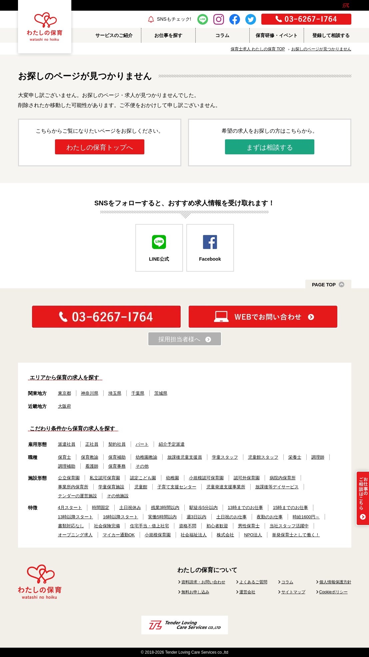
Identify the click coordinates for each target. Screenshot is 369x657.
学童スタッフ (225, 457)
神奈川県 (89, 393)
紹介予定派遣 (172, 444)
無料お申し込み (195, 592)
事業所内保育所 (73, 486)
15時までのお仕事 (290, 507)
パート (142, 444)
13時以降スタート (75, 516)
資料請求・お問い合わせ (203, 582)
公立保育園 (69, 477)
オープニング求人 (75, 534)
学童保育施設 (111, 486)
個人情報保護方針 (335, 582)
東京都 (64, 393)
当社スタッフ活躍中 (289, 525)
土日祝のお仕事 (231, 516)
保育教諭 (89, 457)
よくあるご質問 (253, 582)
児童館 (140, 486)
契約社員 (117, 444)
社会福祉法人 (194, 534)
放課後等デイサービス (277, 486)
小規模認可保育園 (206, 477)
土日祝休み (130, 507)
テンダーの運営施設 (77, 495)
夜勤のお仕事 (270, 516)
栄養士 (294, 457)
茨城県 (160, 393)
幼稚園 (172, 477)
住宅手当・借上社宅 (149, 525)
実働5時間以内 (162, 516)
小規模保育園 (158, 534)
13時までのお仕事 (245, 507)
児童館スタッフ (263, 457)
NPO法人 (253, 534)
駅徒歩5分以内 (203, 507)
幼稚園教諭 (146, 457)
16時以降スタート (120, 516)
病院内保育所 (283, 477)
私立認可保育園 (105, 477)
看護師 (91, 466)
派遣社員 (66, 444)
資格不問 (187, 525)
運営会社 (247, 592)
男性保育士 (249, 525)
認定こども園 (143, 477)
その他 (142, 466)
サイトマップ (293, 592)
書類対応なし (71, 525)
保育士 (64, 457)
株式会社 (225, 534)
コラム (287, 582)
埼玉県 (114, 393)
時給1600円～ (306, 516)
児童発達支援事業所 (225, 486)
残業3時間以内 (165, 507)
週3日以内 (196, 516)
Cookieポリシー (333, 592)
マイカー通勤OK (119, 534)
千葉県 (137, 393)
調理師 (317, 457)
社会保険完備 (107, 525)
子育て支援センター (176, 486)
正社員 (91, 444)
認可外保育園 (247, 477)
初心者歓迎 (217, 525)
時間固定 (100, 507)
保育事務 (117, 466)
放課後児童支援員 (184, 457)
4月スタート (70, 507)
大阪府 (64, 406)
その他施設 (118, 495)
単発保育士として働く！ (296, 534)
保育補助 (117, 457)
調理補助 (66, 466)
